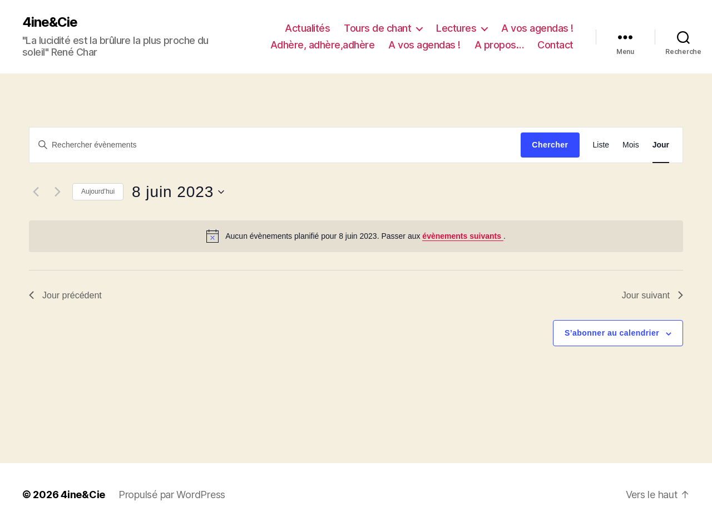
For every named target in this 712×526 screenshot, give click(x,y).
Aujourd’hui (98, 191)
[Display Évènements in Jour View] (660, 145)
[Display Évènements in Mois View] (630, 145)
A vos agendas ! (537, 28)
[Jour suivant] (57, 192)
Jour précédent (65, 295)
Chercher (550, 144)
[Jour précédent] (35, 192)
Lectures (456, 28)
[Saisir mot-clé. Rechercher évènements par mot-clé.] (275, 144)
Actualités (307, 28)
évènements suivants (462, 236)
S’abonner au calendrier (612, 332)
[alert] (356, 236)
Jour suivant (652, 295)
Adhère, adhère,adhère (322, 45)
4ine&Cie (49, 22)
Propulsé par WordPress (171, 494)
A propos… (499, 45)
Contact (555, 45)
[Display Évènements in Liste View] (601, 145)
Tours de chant (377, 28)
